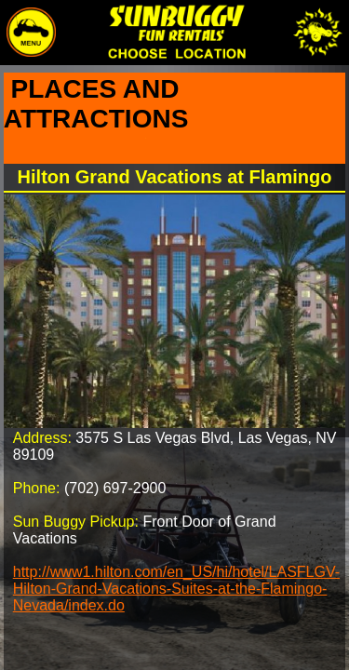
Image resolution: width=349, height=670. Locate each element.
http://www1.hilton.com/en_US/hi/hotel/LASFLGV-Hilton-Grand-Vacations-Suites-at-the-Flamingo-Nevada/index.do (176, 588)
